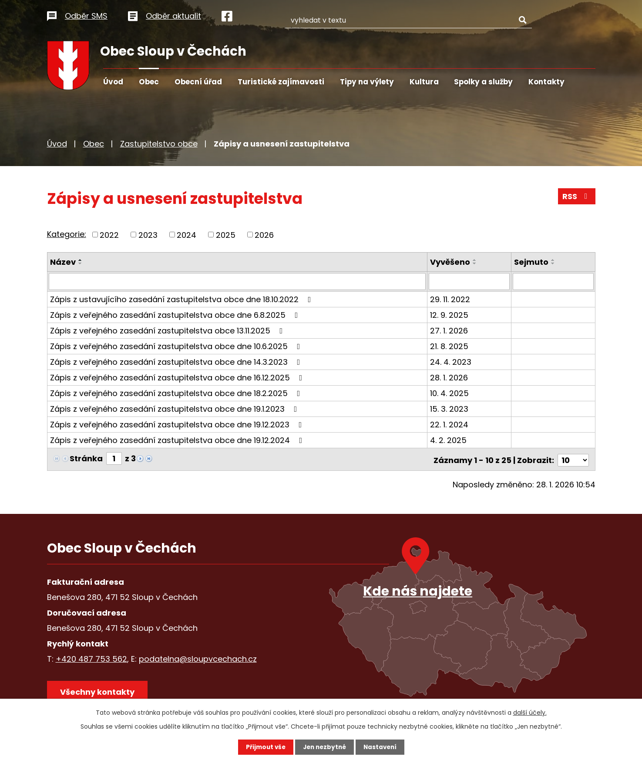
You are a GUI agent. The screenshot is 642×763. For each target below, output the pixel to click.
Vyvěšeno (451, 262)
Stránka (86, 458)
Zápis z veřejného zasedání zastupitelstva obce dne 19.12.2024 (178, 439)
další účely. (530, 712)
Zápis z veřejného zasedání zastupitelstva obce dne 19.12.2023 (178, 424)
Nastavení (382, 747)
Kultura (424, 82)
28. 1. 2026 (450, 377)
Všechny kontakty (99, 691)
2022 (109, 234)
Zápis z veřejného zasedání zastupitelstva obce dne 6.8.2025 (176, 314)
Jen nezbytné (324, 747)
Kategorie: (66, 234)
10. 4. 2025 (450, 392)
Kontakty (546, 82)
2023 (148, 234)
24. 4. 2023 (451, 361)
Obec (149, 82)
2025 (225, 234)
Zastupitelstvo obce (159, 143)
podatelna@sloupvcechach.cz (198, 656)
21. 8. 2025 (450, 345)
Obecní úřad (198, 82)
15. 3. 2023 (450, 408)
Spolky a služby (483, 82)
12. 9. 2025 (450, 314)
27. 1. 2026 (450, 330)
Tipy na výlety (367, 82)
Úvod (113, 82)
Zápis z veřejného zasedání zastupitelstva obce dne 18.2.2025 (177, 392)
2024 (186, 234)
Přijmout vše (263, 747)
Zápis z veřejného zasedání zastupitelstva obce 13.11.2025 (168, 330)
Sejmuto (531, 262)
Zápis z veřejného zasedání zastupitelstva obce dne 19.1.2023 (175, 408)
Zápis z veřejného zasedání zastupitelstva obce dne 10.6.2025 (177, 345)
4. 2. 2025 (449, 439)
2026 (264, 234)
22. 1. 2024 (450, 424)
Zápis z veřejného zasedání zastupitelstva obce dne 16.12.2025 (178, 377)
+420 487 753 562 (91, 656)
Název (63, 262)
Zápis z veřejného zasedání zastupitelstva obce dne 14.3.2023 (177, 361)
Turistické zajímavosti (281, 82)
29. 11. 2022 (451, 298)
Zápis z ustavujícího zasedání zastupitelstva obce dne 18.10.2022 (182, 298)
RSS (576, 197)
